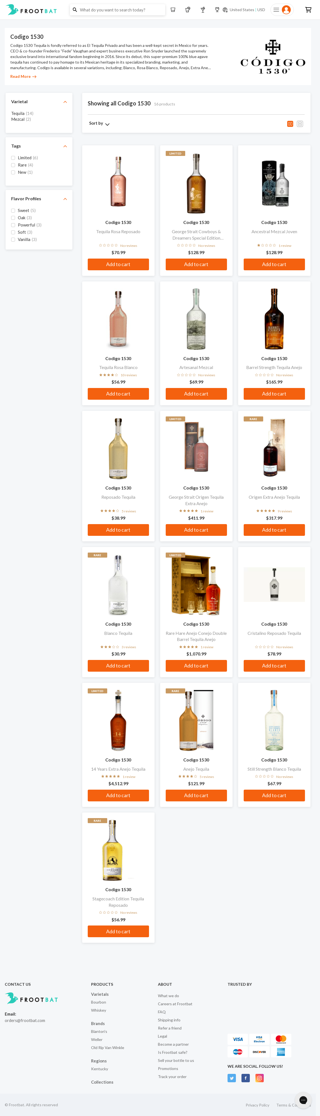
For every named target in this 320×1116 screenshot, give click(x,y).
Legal (162, 1036)
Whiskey (98, 1010)
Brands (98, 1023)
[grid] (39, 118)
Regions (99, 1060)
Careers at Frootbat (175, 1003)
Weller (96, 1039)
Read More (23, 76)
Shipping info (169, 1020)
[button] (160, 10)
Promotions (168, 1068)
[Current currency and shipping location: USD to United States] (243, 10)
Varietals (100, 994)
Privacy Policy (257, 1105)
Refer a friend (170, 1028)
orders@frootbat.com (25, 1020)
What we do (168, 995)
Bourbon (98, 1002)
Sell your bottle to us (176, 1060)
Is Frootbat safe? (172, 1052)
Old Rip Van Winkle (107, 1047)
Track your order (172, 1076)
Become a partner (173, 1044)
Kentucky (99, 1068)
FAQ (162, 1011)
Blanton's (99, 1031)
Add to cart (118, 264)
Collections (102, 1081)
